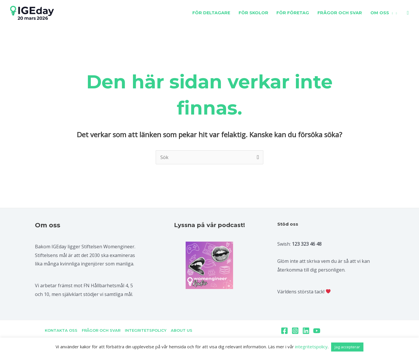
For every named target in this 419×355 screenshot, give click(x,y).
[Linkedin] (306, 330)
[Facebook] (284, 330)
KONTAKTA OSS (62, 330)
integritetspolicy (311, 346)
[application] (391, 12)
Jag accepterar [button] (347, 346)
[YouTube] (316, 330)
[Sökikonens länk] (408, 13)
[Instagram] (295, 330)
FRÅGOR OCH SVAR (101, 330)
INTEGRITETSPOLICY (145, 330)
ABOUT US (180, 330)
